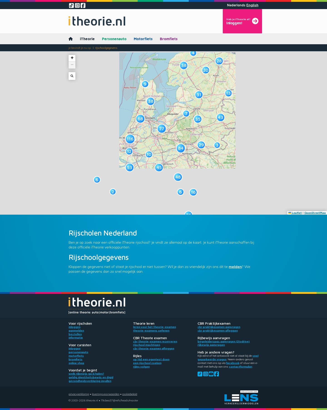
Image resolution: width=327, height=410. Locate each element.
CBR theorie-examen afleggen (153, 348)
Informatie (76, 337)
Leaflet (295, 212)
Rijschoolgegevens (106, 47)
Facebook (232, 363)
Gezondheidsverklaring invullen (90, 381)
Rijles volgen (141, 366)
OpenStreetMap (315, 212)
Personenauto (114, 39)
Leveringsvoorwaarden (105, 394)
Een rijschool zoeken (147, 363)
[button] (112, 191)
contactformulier (240, 366)
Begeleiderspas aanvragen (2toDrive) (224, 341)
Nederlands (236, 5)
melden (235, 266)
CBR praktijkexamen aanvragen (219, 327)
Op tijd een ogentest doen (151, 359)
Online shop (76, 363)
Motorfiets (143, 39)
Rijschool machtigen (146, 344)
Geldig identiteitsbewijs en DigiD (91, 377)
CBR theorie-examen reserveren (155, 341)
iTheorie (87, 39)
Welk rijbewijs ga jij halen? (86, 373)
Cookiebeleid (129, 394)
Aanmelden (76, 330)
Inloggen (74, 327)
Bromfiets (169, 39)
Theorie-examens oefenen (151, 330)
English (252, 5)
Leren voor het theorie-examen (154, 327)
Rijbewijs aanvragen (211, 344)
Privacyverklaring (79, 394)
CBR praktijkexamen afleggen (218, 330)
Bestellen (75, 334)
